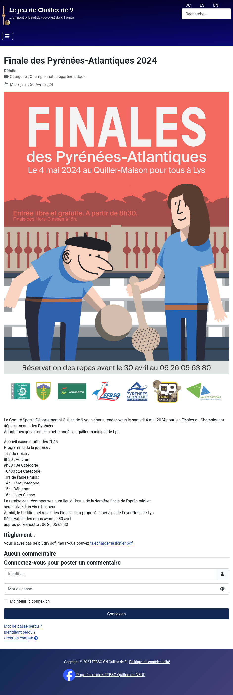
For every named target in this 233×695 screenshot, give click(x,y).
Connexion (116, 614)
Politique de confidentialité (149, 662)
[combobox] (206, 13)
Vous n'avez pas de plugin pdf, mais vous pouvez (69, 543)
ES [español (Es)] (202, 5)
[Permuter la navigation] (7, 36)
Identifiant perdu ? (20, 632)
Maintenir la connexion (30, 601)
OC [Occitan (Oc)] (188, 5)
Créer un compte (21, 638)
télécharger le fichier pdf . (112, 543)
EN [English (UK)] (215, 5)
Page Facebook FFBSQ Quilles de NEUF (110, 675)
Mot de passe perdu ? (23, 626)
